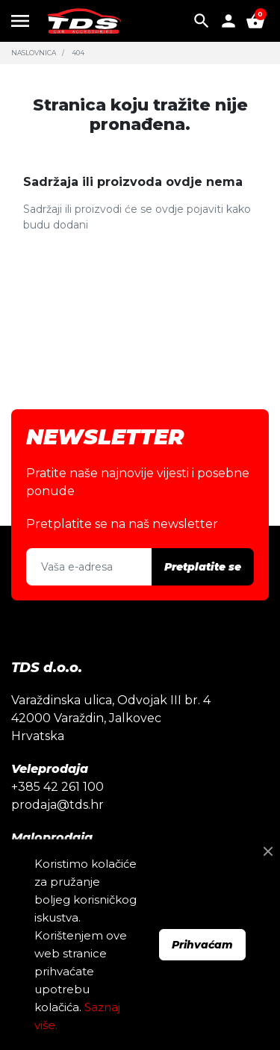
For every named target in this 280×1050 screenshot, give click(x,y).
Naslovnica (33, 53)
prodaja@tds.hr (57, 805)
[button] (201, 20)
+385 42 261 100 (57, 787)
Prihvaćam (202, 944)
